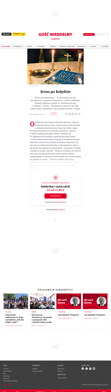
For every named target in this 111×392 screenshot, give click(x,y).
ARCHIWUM (41, 46)
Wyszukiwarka (108, 34)
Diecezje (93, 46)
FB (70, 113)
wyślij (79, 113)
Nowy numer (5, 46)
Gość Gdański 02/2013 (37, 114)
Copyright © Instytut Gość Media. (89, 384)
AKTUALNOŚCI (17, 46)
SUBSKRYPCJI (61, 202)
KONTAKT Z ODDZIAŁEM (67, 46)
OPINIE (29, 46)
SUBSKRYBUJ (89, 34)
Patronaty (81, 46)
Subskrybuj (55, 196)
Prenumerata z (17, 34)
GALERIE (53, 46)
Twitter (73, 113)
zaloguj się (101, 34)
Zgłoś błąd (7, 384)
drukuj (76, 113)
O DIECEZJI (105, 46)
